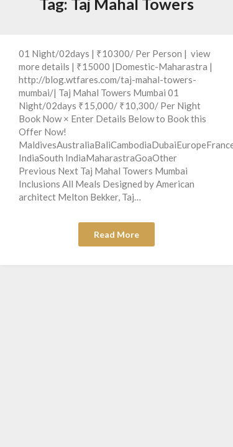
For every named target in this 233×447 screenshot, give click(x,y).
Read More (116, 234)
